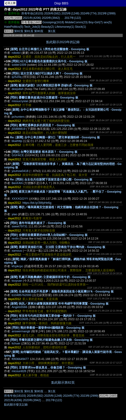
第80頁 (38, 31)
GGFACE (18, 155)
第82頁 (18, 31)
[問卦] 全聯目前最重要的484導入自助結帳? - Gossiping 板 (49, 235)
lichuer (16, 343)
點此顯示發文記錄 (16, 404)
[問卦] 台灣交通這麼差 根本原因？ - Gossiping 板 (44, 151)
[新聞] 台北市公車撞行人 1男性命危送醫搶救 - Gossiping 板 (49, 49)
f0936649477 (20, 359)
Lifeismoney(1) (64, 26)
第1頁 (51, 31)
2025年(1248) (70, 13)
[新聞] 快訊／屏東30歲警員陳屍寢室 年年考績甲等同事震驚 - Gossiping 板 (59, 303)
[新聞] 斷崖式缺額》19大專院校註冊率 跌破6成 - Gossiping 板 (51, 85)
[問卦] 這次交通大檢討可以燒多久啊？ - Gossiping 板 (47, 73)
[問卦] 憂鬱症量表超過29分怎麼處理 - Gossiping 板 (44, 97)
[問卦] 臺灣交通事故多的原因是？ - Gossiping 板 (42, 125)
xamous (17, 250)
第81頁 (28, 31)
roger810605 (20, 319)
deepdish (18, 89)
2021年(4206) (32, 18)
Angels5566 (19, 307)
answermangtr (21, 331)
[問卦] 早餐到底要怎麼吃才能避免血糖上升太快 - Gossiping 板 (51, 339)
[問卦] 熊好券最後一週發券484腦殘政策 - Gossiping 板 (48, 327)
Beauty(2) (47, 26)
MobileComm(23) (76, 22)
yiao (14, 214)
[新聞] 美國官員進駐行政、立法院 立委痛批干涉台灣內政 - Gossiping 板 (57, 247)
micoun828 (19, 371)
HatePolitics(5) (13, 26)
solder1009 (19, 64)
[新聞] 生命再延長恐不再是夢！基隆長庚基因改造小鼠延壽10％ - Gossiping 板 (62, 291)
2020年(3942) (51, 18)
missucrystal (20, 101)
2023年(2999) (106, 13)
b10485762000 (21, 295)
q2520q (16, 77)
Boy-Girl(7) (95, 22)
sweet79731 (20, 226)
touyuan (17, 280)
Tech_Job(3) (32, 26)
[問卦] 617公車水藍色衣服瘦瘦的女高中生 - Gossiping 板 (49, 61)
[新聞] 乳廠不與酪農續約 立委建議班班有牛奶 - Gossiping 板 (50, 277)
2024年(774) (88, 13)
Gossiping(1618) (53, 22)
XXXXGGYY (20, 198)
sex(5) (108, 22)
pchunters (18, 116)
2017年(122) (72, 18)
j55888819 (18, 128)
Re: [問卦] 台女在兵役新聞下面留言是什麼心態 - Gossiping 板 (51, 179)
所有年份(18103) (32, 13)
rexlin (15, 238)
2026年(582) (52, 13)
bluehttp (17, 141)
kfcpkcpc (17, 266)
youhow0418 (20, 171)
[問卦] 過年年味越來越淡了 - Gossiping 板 (38, 223)
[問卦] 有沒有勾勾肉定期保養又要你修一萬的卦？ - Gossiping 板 (53, 315)
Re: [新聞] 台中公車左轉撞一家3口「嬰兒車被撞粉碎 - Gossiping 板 (55, 137)
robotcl (16, 52)
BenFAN (17, 183)
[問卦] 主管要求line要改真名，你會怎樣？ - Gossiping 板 (48, 367)
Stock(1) (80, 26)
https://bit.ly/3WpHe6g (36, 202)
